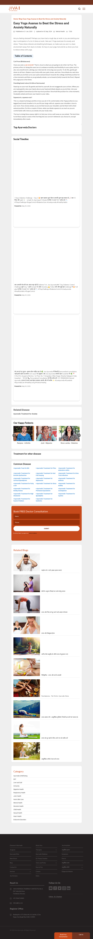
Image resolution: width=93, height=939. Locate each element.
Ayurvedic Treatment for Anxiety (25, 414)
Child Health (17, 809)
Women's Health (18, 806)
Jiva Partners (14, 876)
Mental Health (60, 31)
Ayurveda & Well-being (20, 776)
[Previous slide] (14, 435)
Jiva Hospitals (66, 845)
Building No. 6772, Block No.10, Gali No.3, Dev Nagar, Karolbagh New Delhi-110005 (27, 916)
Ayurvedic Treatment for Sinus (46, 483)
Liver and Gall (17, 782)
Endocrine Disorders (19, 819)
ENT (14, 779)
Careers (38, 871)
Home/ (15, 19)
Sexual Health (17, 813)
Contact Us (13, 867)
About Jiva (39, 845)
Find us (64, 858)
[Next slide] (79, 435)
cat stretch (29, 65)
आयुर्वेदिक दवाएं (65, 863)
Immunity (16, 786)
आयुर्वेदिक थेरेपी (65, 867)
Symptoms (65, 854)
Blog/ (20, 19)
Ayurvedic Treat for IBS (21, 468)
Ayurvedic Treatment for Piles (46, 468)
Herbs (37, 876)
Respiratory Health (19, 793)
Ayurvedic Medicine (41, 854)
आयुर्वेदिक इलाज (66, 850)
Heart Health (17, 816)
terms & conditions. (33, 533)
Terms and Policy (41, 863)
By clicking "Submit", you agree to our (25, 533)
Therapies (39, 850)
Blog (11, 863)
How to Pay (39, 867)
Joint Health (17, 796)
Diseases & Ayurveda (16, 845)
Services (12, 871)
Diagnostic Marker (67, 871)
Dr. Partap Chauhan (41, 858)
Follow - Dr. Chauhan (55, 896)
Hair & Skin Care (18, 799)
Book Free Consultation (63, 935)
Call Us (81, 934)
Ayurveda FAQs (14, 854)
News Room (13, 858)
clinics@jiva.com (18, 903)
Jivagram (12, 850)
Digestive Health (18, 789)
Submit (46, 528)
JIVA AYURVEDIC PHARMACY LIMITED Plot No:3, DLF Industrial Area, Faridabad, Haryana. (28, 891)
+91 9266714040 (83, 2)
